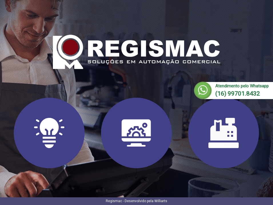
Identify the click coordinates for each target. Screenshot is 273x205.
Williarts (160, 201)
